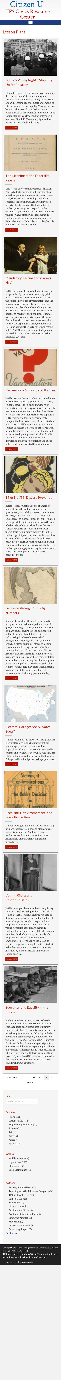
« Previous (12, 1077)
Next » (30, 1082)
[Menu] (30, 22)
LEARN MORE (12, 127)
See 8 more (11, 1233)
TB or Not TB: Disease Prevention (29, 497)
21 (52, 1077)
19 (40, 1077)
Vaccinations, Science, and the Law (30, 390)
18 (34, 1077)
